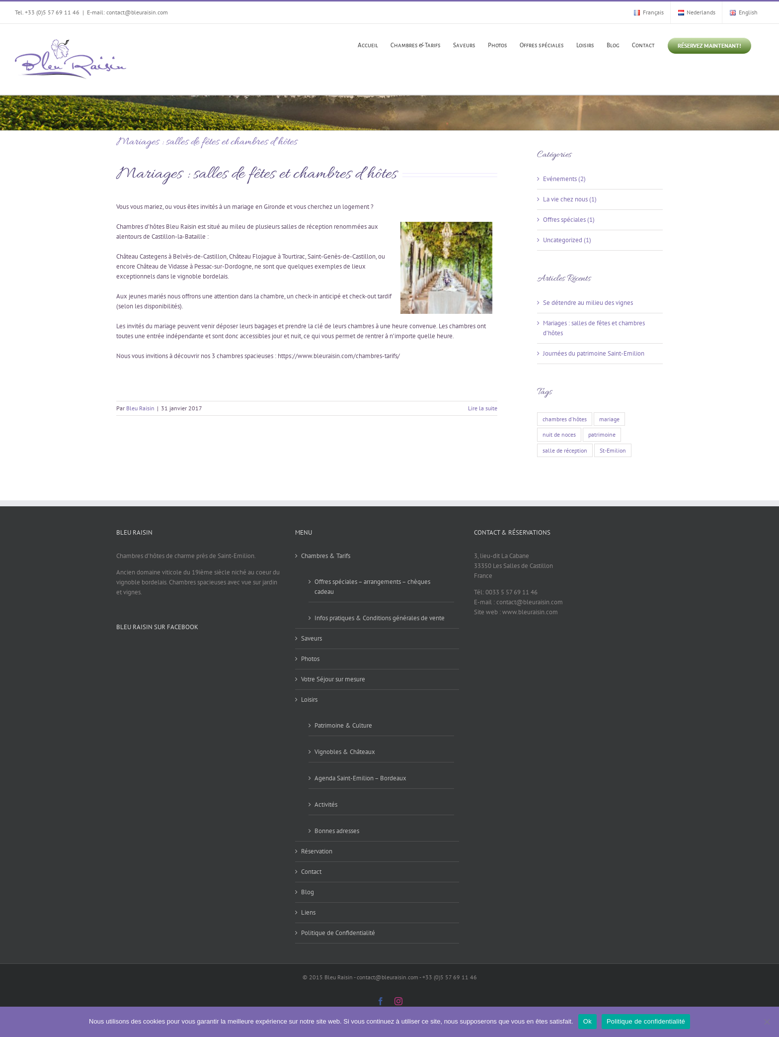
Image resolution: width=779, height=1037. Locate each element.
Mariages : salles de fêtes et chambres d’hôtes (206, 142)
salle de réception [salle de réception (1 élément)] (565, 450)
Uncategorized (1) (567, 240)
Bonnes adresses (336, 831)
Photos (310, 659)
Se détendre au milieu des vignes (588, 302)
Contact (311, 871)
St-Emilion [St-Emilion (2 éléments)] (613, 450)
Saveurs (311, 638)
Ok (587, 1021)
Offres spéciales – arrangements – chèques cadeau (372, 586)
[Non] (767, 1022)
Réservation (316, 851)
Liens (308, 912)
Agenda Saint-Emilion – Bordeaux (360, 778)
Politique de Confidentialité (338, 933)
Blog (307, 892)
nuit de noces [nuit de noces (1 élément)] (559, 434)
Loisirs (309, 699)
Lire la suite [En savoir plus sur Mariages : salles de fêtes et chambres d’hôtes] (482, 408)
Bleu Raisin (140, 408)
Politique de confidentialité (646, 1021)
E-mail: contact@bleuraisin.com (127, 12)
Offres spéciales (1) (569, 219)
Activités (325, 804)
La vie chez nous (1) (570, 199)
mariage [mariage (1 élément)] (609, 419)
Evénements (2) (564, 179)
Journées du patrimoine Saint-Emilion (593, 353)
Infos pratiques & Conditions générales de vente (379, 618)
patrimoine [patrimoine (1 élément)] (602, 434)
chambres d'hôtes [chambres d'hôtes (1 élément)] (565, 419)
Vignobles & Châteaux (344, 752)
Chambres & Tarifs (325, 556)
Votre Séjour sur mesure (333, 679)
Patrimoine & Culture (343, 725)
